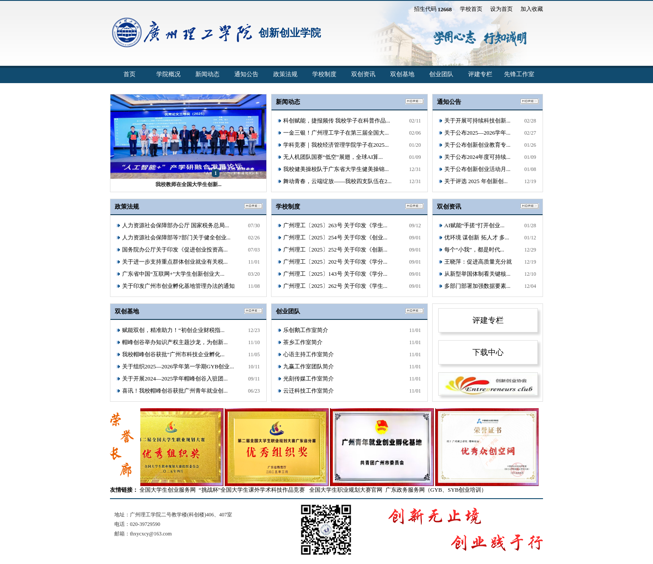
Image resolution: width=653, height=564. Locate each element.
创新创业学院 (290, 33)
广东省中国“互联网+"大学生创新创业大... (173, 274)
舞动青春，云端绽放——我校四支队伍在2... (337, 181)
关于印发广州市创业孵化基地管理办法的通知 (178, 286)
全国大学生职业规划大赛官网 (345, 490)
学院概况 (168, 74)
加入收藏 (531, 9)
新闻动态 (207, 74)
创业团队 (441, 74)
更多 (529, 101)
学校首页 (471, 9)
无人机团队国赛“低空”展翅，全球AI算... (333, 157)
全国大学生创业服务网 (167, 490)
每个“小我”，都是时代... (474, 249)
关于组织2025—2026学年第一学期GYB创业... (178, 366)
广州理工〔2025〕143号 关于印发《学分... (335, 274)
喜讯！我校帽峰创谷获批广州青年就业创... (175, 390)
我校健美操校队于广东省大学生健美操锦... (336, 169)
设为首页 (501, 9)
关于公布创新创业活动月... (477, 169)
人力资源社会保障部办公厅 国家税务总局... (175, 225)
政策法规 (285, 74)
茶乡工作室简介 (303, 342)
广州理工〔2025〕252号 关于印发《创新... (335, 249)
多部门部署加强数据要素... (477, 286)
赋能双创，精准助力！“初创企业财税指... (173, 330)
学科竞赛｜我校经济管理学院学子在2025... (336, 145)
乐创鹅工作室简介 (305, 330)
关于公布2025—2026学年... (477, 132)
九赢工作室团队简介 (308, 366)
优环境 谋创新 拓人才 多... (476, 237)
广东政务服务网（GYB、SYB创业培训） (436, 490)
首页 (129, 74)
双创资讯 (363, 74)
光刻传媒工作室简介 (308, 378)
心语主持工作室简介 (308, 354)
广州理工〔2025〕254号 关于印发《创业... (335, 237)
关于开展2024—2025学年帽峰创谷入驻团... (175, 378)
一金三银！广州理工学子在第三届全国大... (336, 132)
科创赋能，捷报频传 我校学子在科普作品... (336, 120)
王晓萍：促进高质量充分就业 (478, 263)
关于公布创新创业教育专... (477, 145)
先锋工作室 (519, 74)
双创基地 (402, 74)
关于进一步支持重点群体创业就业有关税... (175, 261)
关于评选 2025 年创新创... (476, 181)
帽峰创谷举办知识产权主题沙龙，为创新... (175, 342)
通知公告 (246, 74)
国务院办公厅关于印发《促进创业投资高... (175, 249)
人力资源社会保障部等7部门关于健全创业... (176, 237)
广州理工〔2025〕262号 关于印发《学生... (335, 286)
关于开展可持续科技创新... (477, 120)
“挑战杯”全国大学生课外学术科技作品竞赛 (252, 490)
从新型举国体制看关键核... (477, 274)
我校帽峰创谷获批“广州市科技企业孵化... (173, 354)
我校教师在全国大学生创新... (188, 184)
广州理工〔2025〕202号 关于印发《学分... (335, 261)
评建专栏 (480, 74)
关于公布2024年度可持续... (477, 157)
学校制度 (324, 74)
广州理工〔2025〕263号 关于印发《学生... (335, 225)
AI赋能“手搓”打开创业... (474, 225)
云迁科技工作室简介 (308, 390)
